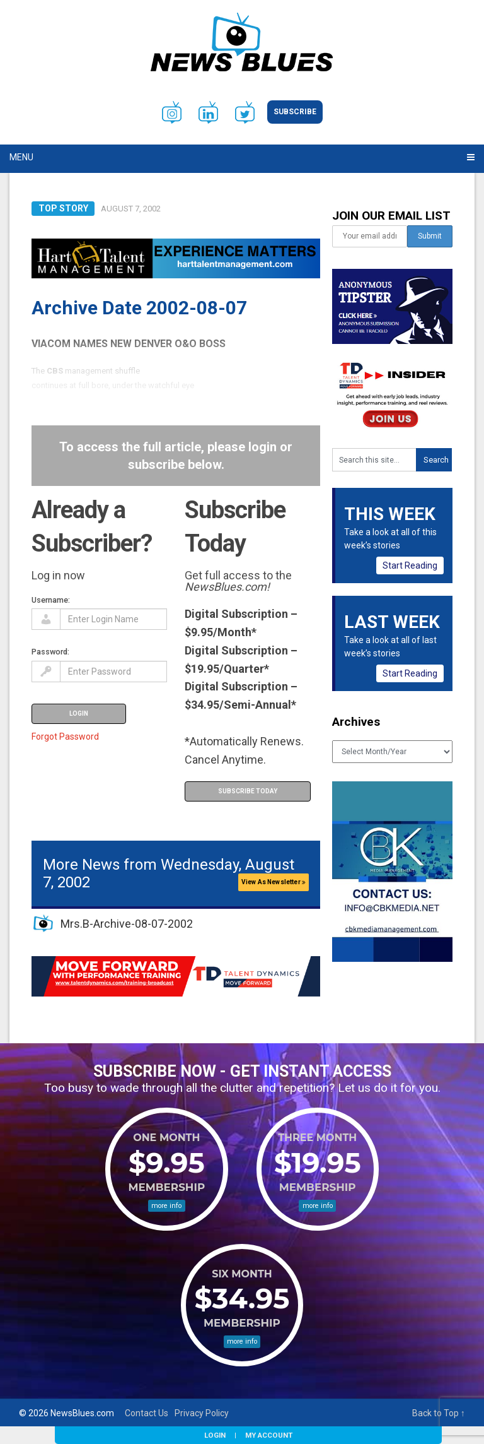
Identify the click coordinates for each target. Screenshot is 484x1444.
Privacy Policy (202, 1413)
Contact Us (146, 1413)
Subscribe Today (247, 791)
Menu (21, 157)
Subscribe (295, 111)
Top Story (63, 208)
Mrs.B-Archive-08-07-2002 (126, 923)
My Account (268, 1435)
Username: (51, 600)
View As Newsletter (273, 882)
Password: (50, 651)
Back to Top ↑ (438, 1413)
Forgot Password (65, 736)
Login (215, 1435)
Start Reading (410, 565)
